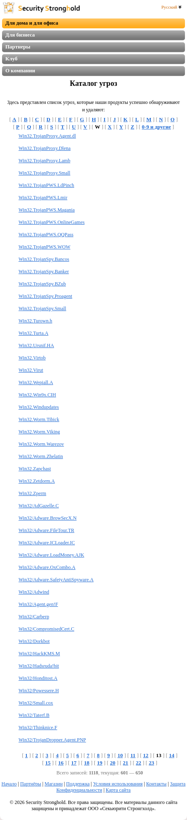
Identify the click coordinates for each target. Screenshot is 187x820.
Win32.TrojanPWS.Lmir (43, 197)
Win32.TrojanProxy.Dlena (44, 148)
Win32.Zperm (32, 493)
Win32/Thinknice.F (38, 727)
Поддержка (77, 784)
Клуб (11, 58)
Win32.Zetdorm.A (37, 481)
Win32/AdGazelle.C (39, 506)
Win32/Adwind (34, 592)
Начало (9, 784)
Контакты (156, 784)
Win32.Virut (31, 370)
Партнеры (17, 47)
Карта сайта (118, 790)
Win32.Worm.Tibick (39, 419)
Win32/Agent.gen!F (38, 604)
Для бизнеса (20, 35)
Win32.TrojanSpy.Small (42, 308)
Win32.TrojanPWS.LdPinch (46, 185)
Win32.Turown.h (35, 321)
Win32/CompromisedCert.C (46, 629)
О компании (20, 70)
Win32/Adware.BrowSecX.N (48, 518)
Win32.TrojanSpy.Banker (44, 271)
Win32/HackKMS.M (39, 653)
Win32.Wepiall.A (36, 382)
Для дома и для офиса (31, 23)
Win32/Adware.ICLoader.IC (47, 543)
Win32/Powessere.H (39, 690)
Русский (171, 7)
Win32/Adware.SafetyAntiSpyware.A (56, 580)
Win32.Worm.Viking (39, 432)
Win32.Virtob (32, 358)
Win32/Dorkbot (34, 641)
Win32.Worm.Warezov (41, 444)
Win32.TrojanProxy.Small (44, 173)
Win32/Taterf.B (34, 715)
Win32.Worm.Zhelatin (41, 456)
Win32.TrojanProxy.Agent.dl (47, 136)
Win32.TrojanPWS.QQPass (46, 234)
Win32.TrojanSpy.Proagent (45, 296)
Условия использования (118, 784)
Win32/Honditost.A (38, 678)
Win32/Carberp (34, 617)
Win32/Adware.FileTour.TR (46, 530)
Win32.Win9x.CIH (37, 395)
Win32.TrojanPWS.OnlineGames (51, 222)
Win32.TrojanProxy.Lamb (44, 161)
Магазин (53, 784)
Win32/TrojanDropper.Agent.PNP (52, 740)
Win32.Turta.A (33, 333)
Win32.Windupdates (39, 407)
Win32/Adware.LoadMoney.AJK (51, 555)
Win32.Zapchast (35, 469)
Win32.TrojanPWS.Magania (47, 210)
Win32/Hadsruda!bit (39, 666)
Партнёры (30, 784)
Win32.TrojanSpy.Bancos (44, 259)
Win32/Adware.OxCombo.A (47, 567)
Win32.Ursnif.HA (36, 345)
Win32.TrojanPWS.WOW (44, 247)
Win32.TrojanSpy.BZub (42, 284)
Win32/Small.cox (36, 703)
